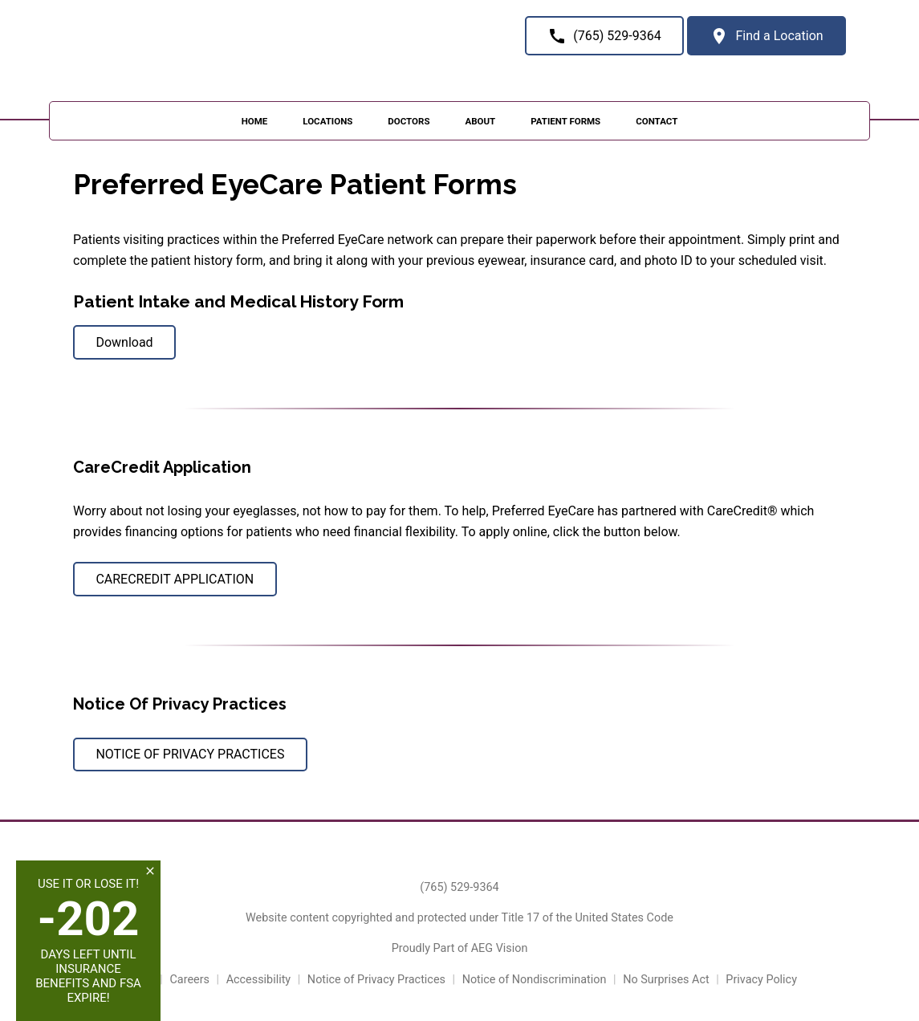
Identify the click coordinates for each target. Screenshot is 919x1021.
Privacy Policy (761, 979)
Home (255, 121)
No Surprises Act (666, 979)
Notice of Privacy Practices (376, 979)
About (480, 121)
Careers (189, 979)
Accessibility (258, 979)
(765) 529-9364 (459, 887)
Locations (327, 121)
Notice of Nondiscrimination (534, 979)
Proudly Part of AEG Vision (460, 948)
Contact (656, 121)
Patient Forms (565, 121)
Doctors (408, 121)
